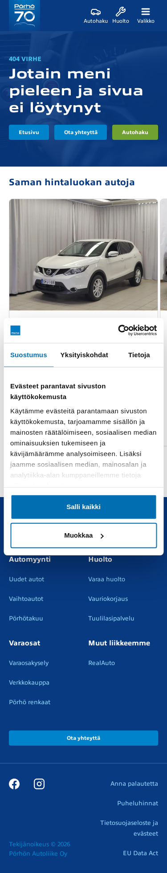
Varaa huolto (106, 579)
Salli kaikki (83, 506)
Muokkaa (83, 535)
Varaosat (24, 643)
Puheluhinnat (137, 803)
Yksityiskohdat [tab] (84, 354)
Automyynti (30, 559)
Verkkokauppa (29, 682)
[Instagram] (39, 783)
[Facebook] (14, 783)
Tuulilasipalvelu (111, 618)
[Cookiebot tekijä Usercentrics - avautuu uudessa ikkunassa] (119, 330)
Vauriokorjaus (108, 599)
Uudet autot (26, 579)
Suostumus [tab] (28, 354)
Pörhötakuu (26, 618)
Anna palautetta (134, 783)
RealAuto (101, 663)
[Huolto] (120, 16)
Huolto (100, 559)
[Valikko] (145, 16)
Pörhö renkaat (29, 702)
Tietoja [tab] (139, 354)
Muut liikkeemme (119, 643)
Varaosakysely (29, 663)
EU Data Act (140, 853)
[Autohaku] (95, 16)
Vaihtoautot (26, 599)
